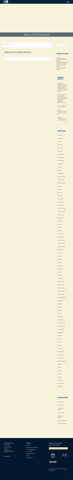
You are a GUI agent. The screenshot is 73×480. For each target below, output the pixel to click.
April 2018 (59, 345)
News (28, 455)
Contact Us (29, 457)
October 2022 (60, 214)
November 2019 (61, 291)
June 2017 (59, 370)
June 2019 (59, 307)
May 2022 (59, 227)
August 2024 (60, 163)
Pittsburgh (7, 445)
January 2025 (60, 154)
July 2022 (59, 221)
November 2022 (61, 211)
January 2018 (60, 354)
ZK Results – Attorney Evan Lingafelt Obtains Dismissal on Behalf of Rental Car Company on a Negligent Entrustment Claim (62, 98)
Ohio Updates (60, 405)
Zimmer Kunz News (61, 420)
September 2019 (61, 297)
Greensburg (7, 447)
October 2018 (60, 329)
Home (28, 445)
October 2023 (60, 179)
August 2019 (60, 300)
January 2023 (60, 205)
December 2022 (61, 208)
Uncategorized (61, 412)
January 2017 (60, 386)
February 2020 (60, 281)
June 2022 (59, 224)
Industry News (60, 401)
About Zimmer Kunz (32, 447)
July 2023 (59, 186)
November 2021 (61, 240)
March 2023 (60, 198)
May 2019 (59, 310)
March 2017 (60, 380)
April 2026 (59, 135)
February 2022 (60, 237)
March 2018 (60, 348)
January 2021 (60, 265)
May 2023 (59, 192)
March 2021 (60, 262)
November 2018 (61, 326)
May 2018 (59, 342)
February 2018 (60, 351)
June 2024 (59, 167)
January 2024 (60, 173)
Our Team (29, 451)
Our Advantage (30, 449)
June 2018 (59, 338)
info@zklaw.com (8, 451)
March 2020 (60, 278)
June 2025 (59, 144)
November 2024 (61, 157)
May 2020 (59, 272)
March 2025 (60, 151)
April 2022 (59, 230)
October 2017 (60, 358)
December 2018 (61, 323)
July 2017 (59, 367)
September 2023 (61, 182)
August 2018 (60, 332)
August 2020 (60, 268)
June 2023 (59, 189)
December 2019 (61, 288)
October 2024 (60, 160)
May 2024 (59, 170)
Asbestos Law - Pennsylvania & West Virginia (61, 59)
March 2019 (60, 316)
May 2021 (59, 256)
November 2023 (61, 176)
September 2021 (61, 246)
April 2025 (59, 147)
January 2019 (60, 319)
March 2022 (60, 233)
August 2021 (60, 249)
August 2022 (60, 218)
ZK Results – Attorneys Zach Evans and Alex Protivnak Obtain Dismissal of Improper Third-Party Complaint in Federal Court (62, 87)
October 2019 (60, 294)
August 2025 (60, 138)
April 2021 (59, 259)
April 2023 (59, 195)
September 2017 (61, 361)
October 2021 (60, 243)
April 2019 (59, 313)
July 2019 (59, 303)
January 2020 (60, 284)
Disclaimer (7, 456)
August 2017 (60, 364)
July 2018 (59, 335)
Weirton (6, 449)
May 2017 (59, 373)
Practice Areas (30, 453)
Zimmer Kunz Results (62, 423)
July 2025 (59, 141)
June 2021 (59, 253)
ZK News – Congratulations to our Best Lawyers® (61, 118)
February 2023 (60, 202)
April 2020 (59, 275)
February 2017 (60, 383)
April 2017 (59, 377)
